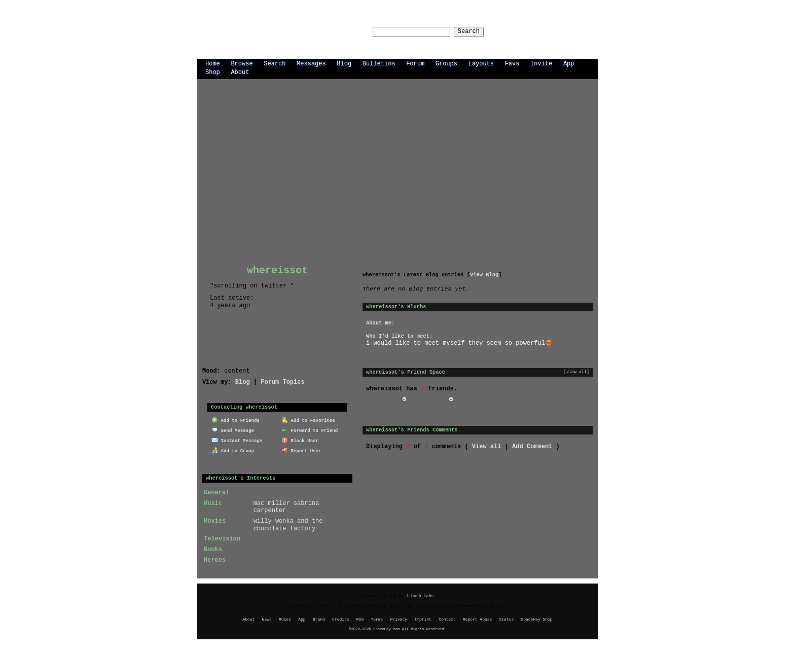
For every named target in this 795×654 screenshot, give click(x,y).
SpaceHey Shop (537, 619)
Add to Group (232, 449)
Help (523, 31)
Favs (512, 63)
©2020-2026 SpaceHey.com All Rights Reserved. (397, 628)
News (267, 619)
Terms (377, 619)
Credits (340, 619)
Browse (241, 63)
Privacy (398, 619)
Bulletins (379, 63)
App (568, 63)
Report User (301, 449)
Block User (299, 439)
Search (478, 31)
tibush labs (419, 595)
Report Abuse (477, 619)
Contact (447, 619)
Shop (212, 71)
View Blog (484, 274)
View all (486, 446)
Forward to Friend (309, 429)
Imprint (422, 619)
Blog (344, 63)
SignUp (582, 31)
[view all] (576, 371)
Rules (285, 619)
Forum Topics (282, 381)
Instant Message (236, 439)
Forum (415, 63)
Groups (446, 63)
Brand (319, 619)
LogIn (550, 31)
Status (506, 619)
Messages (311, 63)
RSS (360, 619)
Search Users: (336, 31)
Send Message (232, 429)
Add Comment (532, 446)
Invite (541, 63)
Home (212, 63)
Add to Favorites (308, 419)
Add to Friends (235, 419)
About (240, 71)
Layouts (481, 63)
